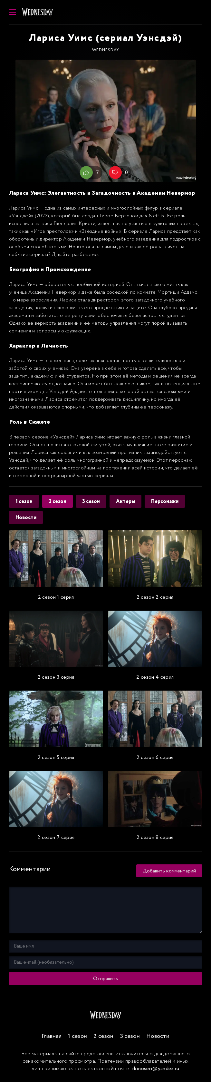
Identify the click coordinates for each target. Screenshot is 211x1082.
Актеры (125, 501)
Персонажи (164, 501)
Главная (52, 1036)
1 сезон (24, 501)
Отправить (105, 978)
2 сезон (57, 501)
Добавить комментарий (169, 871)
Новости (25, 517)
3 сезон (91, 501)
